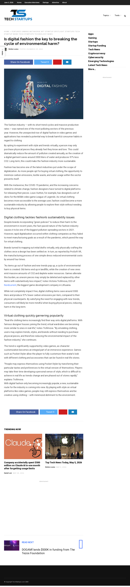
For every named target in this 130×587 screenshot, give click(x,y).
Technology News (44, 35)
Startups (46, 2)
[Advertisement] (43, 509)
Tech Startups (26, 35)
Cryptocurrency (96, 54)
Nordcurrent (10, 286)
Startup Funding (97, 47)
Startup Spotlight (54, 33)
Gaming (25, 33)
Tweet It (43, 63)
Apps (91, 35)
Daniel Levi (8, 474)
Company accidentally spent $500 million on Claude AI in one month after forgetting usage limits (22, 466)
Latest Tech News (97, 66)
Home (19, 2)
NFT (43, 33)
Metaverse (35, 33)
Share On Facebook (18, 63)
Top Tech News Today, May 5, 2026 (63, 463)
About (64, 2)
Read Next (28, 543)
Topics (106, 15)
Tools (117, 15)
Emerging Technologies (101, 62)
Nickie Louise (50, 468)
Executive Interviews (32, 2)
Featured (16, 33)
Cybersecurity (95, 58)
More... (92, 70)
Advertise (55, 2)
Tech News (94, 50)
